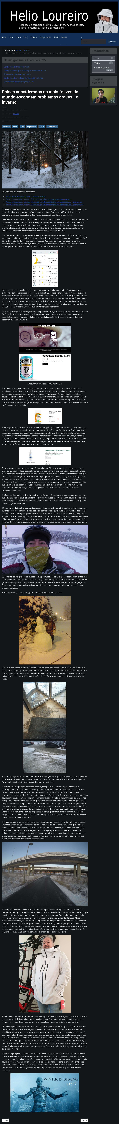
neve (15, 126)
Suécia (64, 37)
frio (22, 126)
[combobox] (93, 41)
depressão (31, 126)
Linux (18, 37)
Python (33, 37)
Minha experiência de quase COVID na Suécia (25, 196)
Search (112, 41)
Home (3, 37)
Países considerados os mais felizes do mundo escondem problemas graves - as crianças (44, 202)
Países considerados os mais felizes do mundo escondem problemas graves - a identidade (44, 204)
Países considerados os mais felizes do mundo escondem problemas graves (38, 199)
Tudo (56, 37)
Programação (45, 37)
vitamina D (52, 126)
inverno (6, 126)
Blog (26, 37)
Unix (11, 37)
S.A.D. (42, 126)
